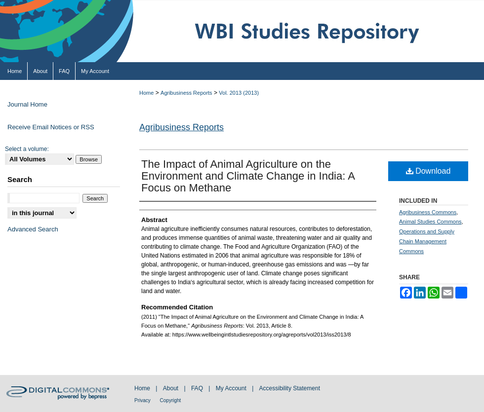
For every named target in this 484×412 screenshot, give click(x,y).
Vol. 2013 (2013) (239, 93)
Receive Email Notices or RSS (50, 127)
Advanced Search (32, 229)
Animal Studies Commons (430, 222)
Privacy (143, 400)
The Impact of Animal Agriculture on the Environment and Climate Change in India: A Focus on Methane (248, 176)
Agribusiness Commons (427, 212)
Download (428, 171)
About (171, 388)
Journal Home (27, 104)
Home (146, 93)
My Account (232, 388)
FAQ (197, 388)
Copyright (170, 400)
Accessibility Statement (289, 388)
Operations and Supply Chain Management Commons (426, 241)
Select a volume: (27, 149)
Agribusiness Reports (186, 93)
